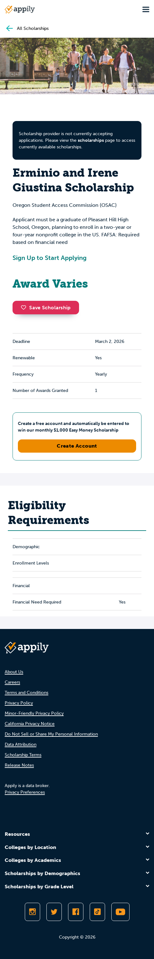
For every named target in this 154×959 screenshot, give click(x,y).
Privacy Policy (19, 703)
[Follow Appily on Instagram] (32, 912)
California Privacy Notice (30, 723)
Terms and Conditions (26, 692)
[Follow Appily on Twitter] (54, 912)
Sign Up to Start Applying (50, 258)
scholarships (91, 140)
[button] (25, 307)
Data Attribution (20, 744)
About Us (14, 672)
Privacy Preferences (25, 792)
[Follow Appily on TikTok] (97, 912)
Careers (12, 682)
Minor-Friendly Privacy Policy (34, 713)
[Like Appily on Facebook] (75, 912)
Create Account (77, 446)
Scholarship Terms (23, 755)
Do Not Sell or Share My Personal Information (51, 734)
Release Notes (19, 765)
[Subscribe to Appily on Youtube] (120, 912)
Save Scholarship (46, 308)
